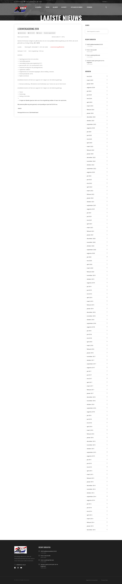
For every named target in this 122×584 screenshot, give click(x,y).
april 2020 (89, 264)
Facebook (27, 1)
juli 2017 (89, 371)
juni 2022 (89, 179)
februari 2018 (90, 349)
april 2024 (89, 102)
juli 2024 (89, 91)
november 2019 (91, 275)
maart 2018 (90, 345)
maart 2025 (90, 80)
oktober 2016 (90, 404)
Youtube (39, 1)
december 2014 (91, 485)
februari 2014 (90, 522)
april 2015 (89, 470)
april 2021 (89, 224)
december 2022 (91, 157)
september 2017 (91, 364)
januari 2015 (90, 482)
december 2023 (91, 117)
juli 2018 (89, 330)
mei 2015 (89, 467)
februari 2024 (90, 109)
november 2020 (91, 242)
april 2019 (89, 297)
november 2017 (91, 356)
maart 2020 (90, 268)
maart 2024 (90, 106)
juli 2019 (89, 286)
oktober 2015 (90, 448)
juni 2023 (89, 135)
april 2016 (89, 426)
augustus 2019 (91, 283)
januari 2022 (90, 198)
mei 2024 (89, 98)
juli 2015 (89, 459)
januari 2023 (90, 154)
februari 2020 (90, 271)
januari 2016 (90, 437)
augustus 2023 (91, 128)
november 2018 (91, 316)
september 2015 (91, 452)
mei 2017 (89, 378)
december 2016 (91, 397)
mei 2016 (89, 423)
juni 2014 (89, 507)
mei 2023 (89, 139)
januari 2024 (90, 113)
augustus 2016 (91, 412)
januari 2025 (90, 83)
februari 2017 (90, 389)
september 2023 (91, 124)
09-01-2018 (31, 33)
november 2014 (91, 489)
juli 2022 (89, 176)
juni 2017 (89, 375)
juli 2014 (89, 504)
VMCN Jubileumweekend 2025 (95, 44)
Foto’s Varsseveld (91, 50)
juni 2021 (89, 216)
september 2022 (91, 168)
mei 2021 (89, 220)
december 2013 (91, 529)
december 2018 (91, 312)
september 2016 (91, 408)
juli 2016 (89, 415)
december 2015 (91, 441)
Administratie (22, 33)
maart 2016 (90, 430)
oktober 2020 (90, 246)
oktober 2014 (90, 493)
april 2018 (89, 341)
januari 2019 (90, 308)
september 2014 (91, 496)
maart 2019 (90, 301)
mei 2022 (89, 183)
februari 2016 (90, 434)
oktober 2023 (90, 120)
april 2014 (89, 515)
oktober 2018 (90, 319)
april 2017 (89, 382)
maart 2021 (90, 227)
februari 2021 (90, 231)
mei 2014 (89, 511)
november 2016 (91, 400)
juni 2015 (89, 463)
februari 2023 (90, 150)
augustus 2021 (91, 209)
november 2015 (91, 445)
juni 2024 (89, 95)
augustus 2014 (91, 500)
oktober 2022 (90, 165)
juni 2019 (89, 290)
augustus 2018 (91, 327)
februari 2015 (90, 478)
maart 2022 (90, 190)
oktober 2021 (90, 201)
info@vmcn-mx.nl (18, 1)
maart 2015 (90, 474)
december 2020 (91, 238)
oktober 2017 (90, 360)
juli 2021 (89, 213)
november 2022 (91, 161)
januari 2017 (90, 393)
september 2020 (91, 249)
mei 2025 (89, 76)
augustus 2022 (91, 172)
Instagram (33, 1)
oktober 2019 (90, 279)
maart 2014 (90, 518)
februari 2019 (90, 305)
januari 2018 (90, 353)
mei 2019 (89, 294)
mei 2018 (89, 338)
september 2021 (91, 205)
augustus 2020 (91, 253)
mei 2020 (89, 260)
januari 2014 (90, 526)
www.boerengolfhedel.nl (57, 47)
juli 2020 (89, 257)
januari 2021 (90, 235)
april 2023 (89, 142)
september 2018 (91, 323)
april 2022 (89, 187)
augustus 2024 (91, 87)
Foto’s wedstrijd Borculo (93, 55)
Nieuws (40, 33)
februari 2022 (90, 194)
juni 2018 (89, 334)
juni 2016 (89, 419)
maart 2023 (90, 146)
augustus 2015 (91, 456)
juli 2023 (89, 131)
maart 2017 (90, 386)
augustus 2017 (91, 367)
